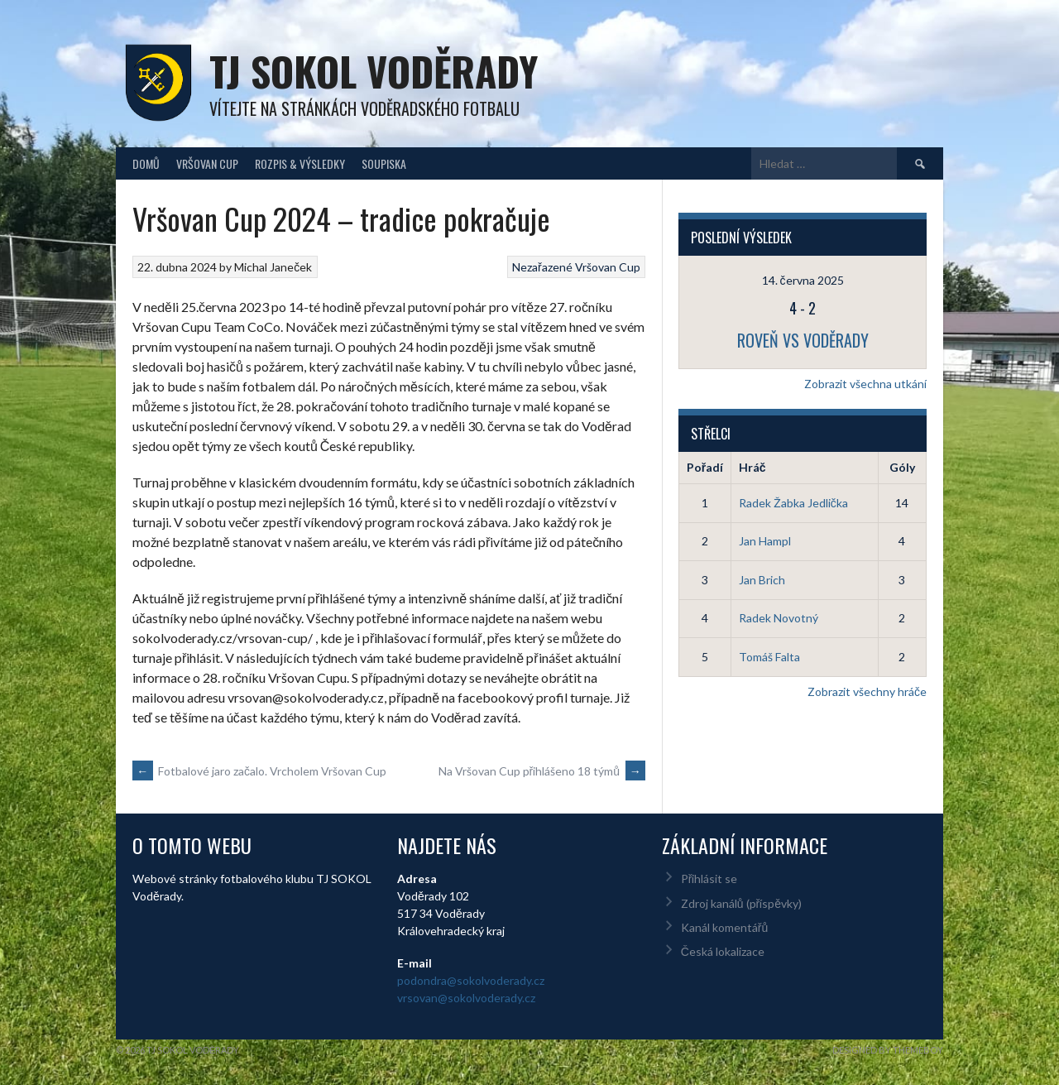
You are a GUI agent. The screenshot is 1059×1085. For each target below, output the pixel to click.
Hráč (752, 467)
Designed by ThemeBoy (887, 1049)
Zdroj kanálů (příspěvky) (741, 903)
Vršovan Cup (207, 163)
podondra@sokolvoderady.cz (470, 980)
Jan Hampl (765, 541)
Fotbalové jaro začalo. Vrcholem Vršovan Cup (259, 771)
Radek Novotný (778, 618)
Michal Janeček (273, 267)
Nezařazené (542, 267)
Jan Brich (762, 580)
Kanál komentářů (724, 927)
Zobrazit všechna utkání (865, 384)
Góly (902, 467)
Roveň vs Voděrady (803, 340)
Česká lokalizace (722, 951)
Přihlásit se (709, 878)
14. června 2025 (803, 280)
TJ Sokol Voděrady (373, 70)
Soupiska (384, 163)
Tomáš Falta (769, 657)
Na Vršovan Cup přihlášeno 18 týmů (541, 771)
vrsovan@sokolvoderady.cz (466, 998)
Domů (146, 163)
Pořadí (705, 467)
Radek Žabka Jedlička (793, 503)
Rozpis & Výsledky (300, 163)
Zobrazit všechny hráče (867, 691)
